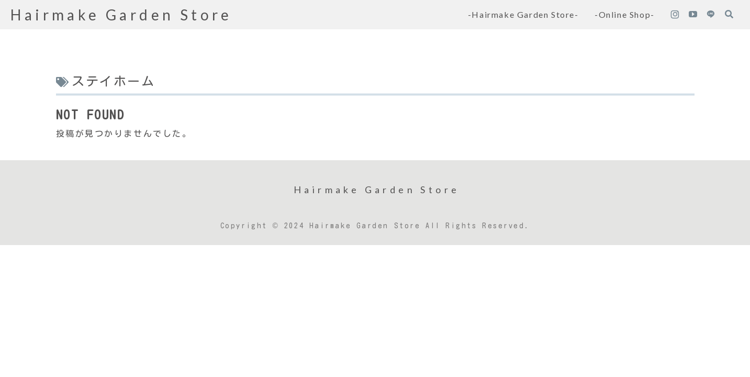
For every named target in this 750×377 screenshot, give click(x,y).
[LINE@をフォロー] (711, 14)
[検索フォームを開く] (729, 14)
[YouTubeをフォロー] (693, 14)
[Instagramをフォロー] (674, 14)
